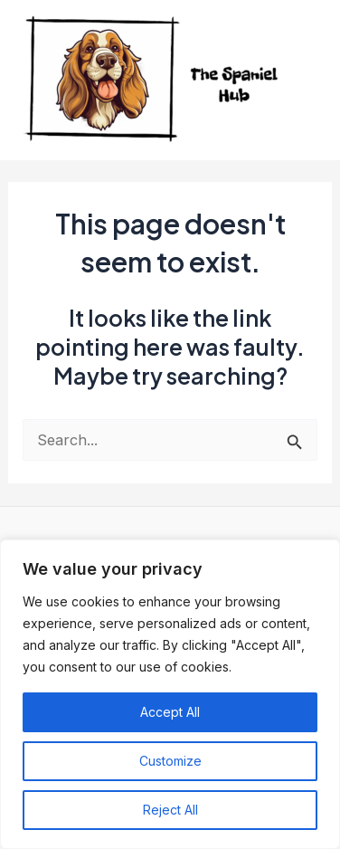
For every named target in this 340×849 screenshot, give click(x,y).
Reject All (170, 809)
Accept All (170, 712)
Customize (170, 760)
